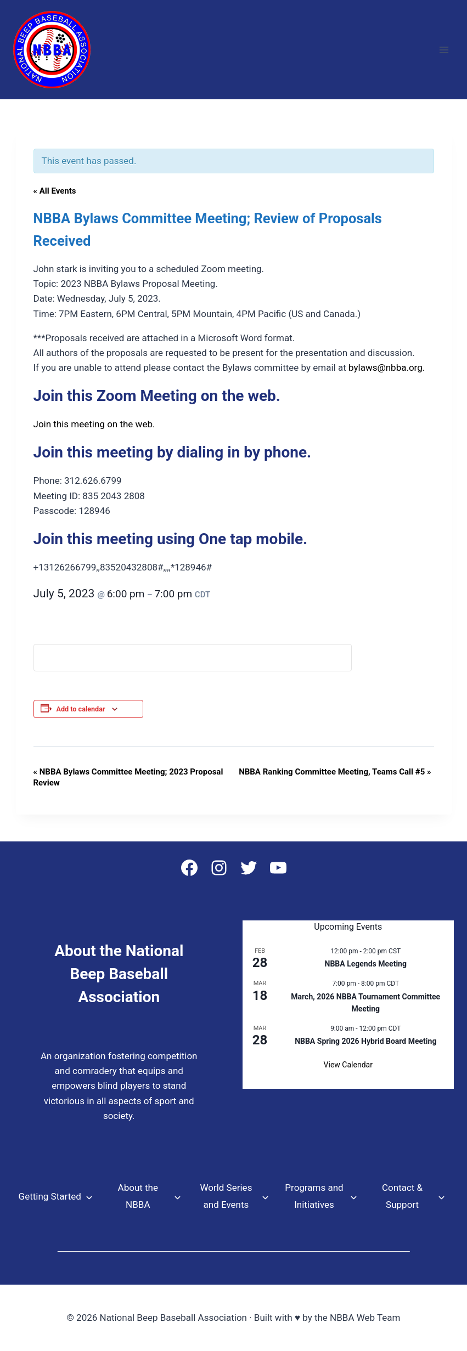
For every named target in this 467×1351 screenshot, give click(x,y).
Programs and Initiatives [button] (314, 1196)
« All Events (54, 191)
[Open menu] (444, 49)
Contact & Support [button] (402, 1196)
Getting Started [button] (50, 1196)
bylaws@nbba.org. (386, 367)
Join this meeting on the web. (94, 424)
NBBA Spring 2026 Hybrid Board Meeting (365, 1041)
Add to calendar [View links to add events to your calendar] (81, 709)
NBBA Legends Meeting (366, 963)
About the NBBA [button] (138, 1196)
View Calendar (348, 1064)
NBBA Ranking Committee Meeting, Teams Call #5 (335, 772)
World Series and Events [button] (226, 1196)
